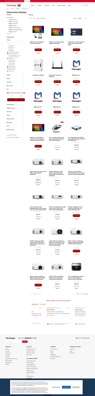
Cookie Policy (24, 385)
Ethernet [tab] (8, 78)
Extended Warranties (30, 372)
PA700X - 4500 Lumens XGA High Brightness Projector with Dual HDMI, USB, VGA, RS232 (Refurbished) (37, 278)
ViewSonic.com (9, 1)
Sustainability (53, 354)
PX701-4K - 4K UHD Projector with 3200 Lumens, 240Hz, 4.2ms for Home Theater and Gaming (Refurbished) (57, 208)
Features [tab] (8, 115)
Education (16, 1)
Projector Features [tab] (10, 118)
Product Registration (30, 364)
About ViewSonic (53, 349)
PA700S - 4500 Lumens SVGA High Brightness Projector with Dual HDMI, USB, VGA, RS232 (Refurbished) (75, 242)
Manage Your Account (31, 349)
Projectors (40, 5)
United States (85, 338)
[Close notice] (81, 387)
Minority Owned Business (55, 356)
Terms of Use (31, 385)
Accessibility (29, 378)
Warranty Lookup (29, 370)
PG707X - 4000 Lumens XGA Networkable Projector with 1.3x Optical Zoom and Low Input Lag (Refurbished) (38, 208)
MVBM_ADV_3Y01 (38, 107)
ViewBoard (18, 8)
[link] (58, 324)
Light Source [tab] (9, 111)
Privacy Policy (18, 385)
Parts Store (7, 356)
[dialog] (47, 387)
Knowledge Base (29, 376)
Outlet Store (7, 354)
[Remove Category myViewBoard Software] (7, 29)
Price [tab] (8, 89)
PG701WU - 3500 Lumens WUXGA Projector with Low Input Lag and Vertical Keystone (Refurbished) (56, 278)
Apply (16, 99)
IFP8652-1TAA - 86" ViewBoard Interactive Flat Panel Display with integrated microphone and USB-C (37, 139)
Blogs (71, 351)
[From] (11, 96)
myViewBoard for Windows (38, 75)
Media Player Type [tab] (10, 129)
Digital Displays (8, 362)
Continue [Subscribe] (25, 341)
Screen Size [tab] (9, 82)
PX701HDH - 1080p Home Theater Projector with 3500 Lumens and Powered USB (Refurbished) (75, 208)
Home (8, 8)
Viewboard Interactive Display (11, 358)
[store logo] (14, 5)
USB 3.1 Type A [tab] (10, 85)
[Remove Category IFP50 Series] (7, 21)
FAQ (27, 374)
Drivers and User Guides (31, 366)
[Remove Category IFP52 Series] (7, 23)
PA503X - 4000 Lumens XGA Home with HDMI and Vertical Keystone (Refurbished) (38, 173)
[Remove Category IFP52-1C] (7, 31)
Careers (52, 352)
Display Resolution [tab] (10, 104)
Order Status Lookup (30, 352)
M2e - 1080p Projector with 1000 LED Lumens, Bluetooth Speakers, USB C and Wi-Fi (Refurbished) (76, 139)
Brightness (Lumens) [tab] (11, 108)
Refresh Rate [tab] (9, 122)
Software (7, 364)
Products (12, 8)
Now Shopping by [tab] (10, 17)
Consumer (27, 1)
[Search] (16, 43)
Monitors (33, 5)
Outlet (53, 5)
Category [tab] (8, 40)
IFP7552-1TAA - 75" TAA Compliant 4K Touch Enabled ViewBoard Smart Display (76, 43)
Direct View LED (8, 360)
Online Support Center (30, 361)
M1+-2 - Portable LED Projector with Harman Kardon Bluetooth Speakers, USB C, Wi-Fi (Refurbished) (56, 139)
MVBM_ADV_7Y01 (76, 107)
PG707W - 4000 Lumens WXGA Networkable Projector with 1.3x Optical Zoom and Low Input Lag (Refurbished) (76, 173)
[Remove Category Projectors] (7, 19)
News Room (72, 349)
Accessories (47, 5)
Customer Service (30, 362)
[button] (38, 53)
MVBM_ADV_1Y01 (76, 75)
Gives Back (52, 358)
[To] (20, 96)
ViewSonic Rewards (61, 5)
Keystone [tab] (8, 74)
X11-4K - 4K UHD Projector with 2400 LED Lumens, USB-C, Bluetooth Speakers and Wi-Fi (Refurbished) (76, 278)
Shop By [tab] (31, 15)
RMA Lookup (29, 354)
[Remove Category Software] (7, 25)
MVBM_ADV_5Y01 (57, 107)
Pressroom (72, 352)
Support (69, 5)
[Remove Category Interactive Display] (7, 27)
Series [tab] (8, 126)
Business (22, 1)
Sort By (74, 18)
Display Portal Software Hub (32, 368)
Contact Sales (57, 147)
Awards (51, 351)
